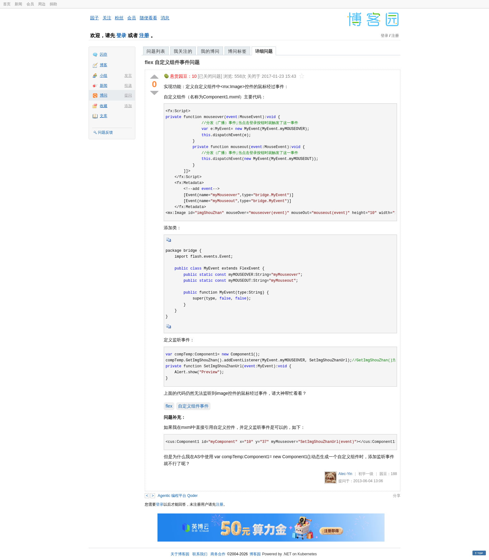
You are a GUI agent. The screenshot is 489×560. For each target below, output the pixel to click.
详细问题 (264, 51)
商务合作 (218, 554)
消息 (165, 17)
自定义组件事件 (193, 406)
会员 (30, 4)
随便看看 (148, 17)
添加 (128, 106)
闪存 (103, 54)
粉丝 (119, 17)
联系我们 (199, 554)
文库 (103, 116)
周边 (42, 4)
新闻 (18, 4)
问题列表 (156, 51)
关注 (107, 17)
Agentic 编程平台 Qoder (178, 495)
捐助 (53, 4)
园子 (94, 17)
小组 (103, 75)
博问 (103, 95)
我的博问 (210, 51)
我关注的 (183, 51)
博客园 (255, 554)
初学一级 (365, 474)
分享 (396, 495)
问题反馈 (105, 132)
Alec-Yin (345, 474)
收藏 (103, 106)
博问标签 (237, 51)
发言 (128, 75)
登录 (121, 35)
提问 (128, 95)
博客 (103, 65)
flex (169, 406)
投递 (128, 85)
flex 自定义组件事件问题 (172, 62)
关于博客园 (180, 554)
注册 (144, 35)
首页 (7, 4)
